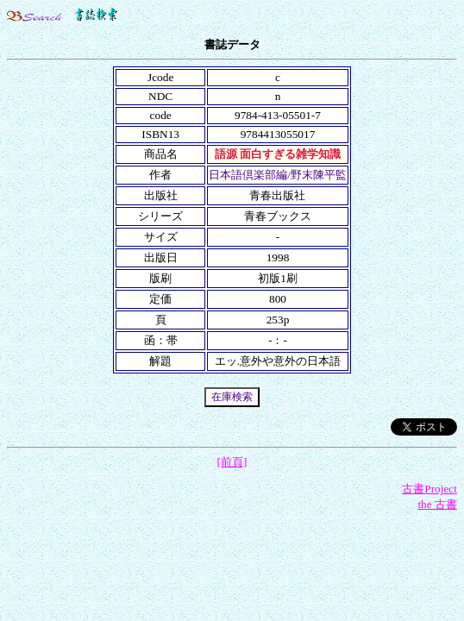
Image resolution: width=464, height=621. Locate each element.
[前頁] (232, 461)
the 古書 (437, 504)
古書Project (429, 488)
